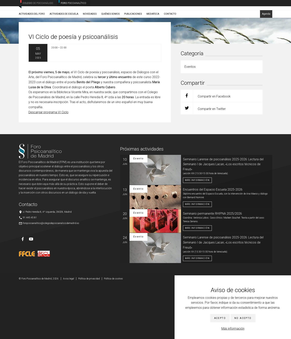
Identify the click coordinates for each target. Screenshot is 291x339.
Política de (113, 333)
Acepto (220, 318)
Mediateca (152, 30)
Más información (232, 328)
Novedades (90, 30)
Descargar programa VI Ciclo (48, 166)
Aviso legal (68, 333)
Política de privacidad (89, 333)
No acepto (243, 318)
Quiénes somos (110, 30)
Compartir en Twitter (203, 163)
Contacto (170, 30)
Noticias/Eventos (34, 40)
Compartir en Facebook (206, 150)
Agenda (266, 30)
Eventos (49, 40)
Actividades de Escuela (64, 30)
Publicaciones (133, 30)
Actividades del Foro (32, 30)
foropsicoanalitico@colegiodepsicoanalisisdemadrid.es (51, 277)
